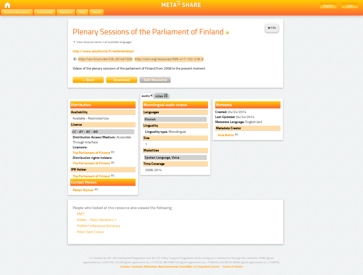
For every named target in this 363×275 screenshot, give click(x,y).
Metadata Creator (228, 128)
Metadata (224, 104)
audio (147, 96)
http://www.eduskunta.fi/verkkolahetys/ (103, 51)
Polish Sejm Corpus (90, 232)
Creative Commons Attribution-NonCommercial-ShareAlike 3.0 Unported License (170, 266)
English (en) (238, 122)
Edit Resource (155, 79)
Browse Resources (17, 12)
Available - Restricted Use (91, 118)
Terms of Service (233, 266)
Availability (79, 112)
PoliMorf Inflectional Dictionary (98, 226)
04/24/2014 (230, 112)
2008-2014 (153, 170)
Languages (151, 112)
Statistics (66, 12)
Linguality (150, 126)
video (161, 96)
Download (121, 79)
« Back (88, 79)
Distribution (81, 104)
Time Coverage (154, 164)
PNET (81, 214)
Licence (76, 125)
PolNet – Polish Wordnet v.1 (96, 220)
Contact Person (84, 182)
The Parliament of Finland (94, 152)
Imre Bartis (228, 134)
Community (45, 12)
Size (146, 138)
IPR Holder (78, 169)
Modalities (151, 150)
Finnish (150, 119)
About (96, 12)
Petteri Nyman (85, 189)
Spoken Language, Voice (162, 158)
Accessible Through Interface (102, 139)
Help (82, 12)
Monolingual (165, 132)
